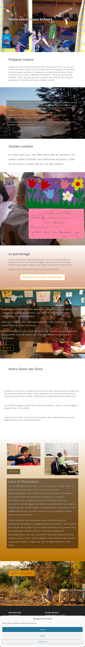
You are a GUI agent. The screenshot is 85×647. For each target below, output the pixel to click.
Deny (42, 636)
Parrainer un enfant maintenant (42, 277)
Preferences (42, 642)
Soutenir (6, 347)
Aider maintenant (21, 573)
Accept (42, 629)
